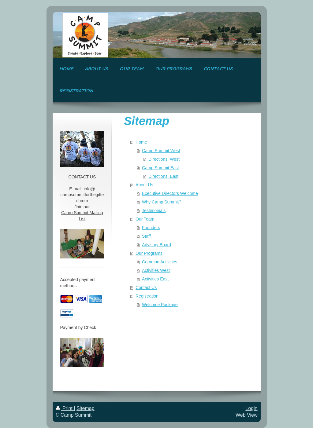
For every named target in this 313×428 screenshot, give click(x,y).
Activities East (155, 278)
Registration (147, 296)
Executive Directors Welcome (170, 193)
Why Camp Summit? (161, 201)
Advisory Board (156, 244)
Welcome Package (159, 304)
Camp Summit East (160, 167)
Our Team (145, 219)
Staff (146, 236)
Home (141, 142)
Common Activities (159, 261)
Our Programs (149, 253)
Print (65, 408)
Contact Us (146, 287)
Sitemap (85, 408)
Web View (246, 415)
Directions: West (164, 159)
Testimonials (154, 210)
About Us (144, 184)
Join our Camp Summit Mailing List (82, 212)
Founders (151, 227)
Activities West (156, 270)
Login (251, 408)
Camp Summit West (161, 150)
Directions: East (163, 176)
